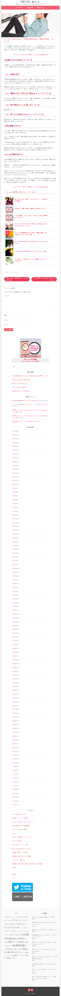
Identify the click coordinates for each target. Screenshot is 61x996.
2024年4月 (14, 461)
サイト (6, 325)
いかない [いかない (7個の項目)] (7, 917)
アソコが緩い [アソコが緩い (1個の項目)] (8, 920)
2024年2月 (14, 469)
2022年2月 (14, 560)
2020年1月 (14, 656)
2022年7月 (14, 541)
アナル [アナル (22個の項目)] (15, 920)
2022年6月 (14, 545)
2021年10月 (15, 576)
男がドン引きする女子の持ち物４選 (21, 379)
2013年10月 (15, 801)
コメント (6, 296)
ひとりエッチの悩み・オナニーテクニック (22, 822)
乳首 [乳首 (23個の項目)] (24, 934)
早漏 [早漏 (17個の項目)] (24, 949)
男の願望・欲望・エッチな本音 (20, 852)
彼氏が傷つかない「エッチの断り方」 (21, 391)
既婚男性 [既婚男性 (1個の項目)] (20, 949)
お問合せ (14, 874)
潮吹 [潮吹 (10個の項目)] (9, 952)
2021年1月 (14, 610)
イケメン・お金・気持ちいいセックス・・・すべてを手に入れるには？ (30, 404)
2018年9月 (14, 717)
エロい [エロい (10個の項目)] (6, 924)
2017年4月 (14, 774)
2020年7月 (14, 633)
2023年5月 (14, 503)
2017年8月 (14, 762)
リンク (13, 878)
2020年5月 (14, 640)
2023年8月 (14, 492)
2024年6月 (14, 454)
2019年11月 (15, 663)
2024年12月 (15, 431)
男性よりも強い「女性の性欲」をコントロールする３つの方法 (16, 279)
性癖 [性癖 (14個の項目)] (14, 945)
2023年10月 (15, 484)
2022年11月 (15, 526)
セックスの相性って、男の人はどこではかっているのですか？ (44, 279)
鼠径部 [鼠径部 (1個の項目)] (13, 958)
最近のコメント (41, 7)
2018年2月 (14, 743)
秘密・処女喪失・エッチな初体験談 (21, 825)
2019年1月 (14, 701)
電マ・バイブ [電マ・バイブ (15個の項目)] (20, 955)
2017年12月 (15, 751)
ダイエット (15, 833)
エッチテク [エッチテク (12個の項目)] (22, 920)
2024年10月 (15, 438)
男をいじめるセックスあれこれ (20, 387)
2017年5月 (14, 770)
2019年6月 (14, 682)
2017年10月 (15, 755)
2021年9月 (14, 579)
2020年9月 (14, 625)
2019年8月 (14, 675)
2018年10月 (15, 713)
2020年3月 (14, 648)
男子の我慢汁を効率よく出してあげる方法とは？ (44, 964)
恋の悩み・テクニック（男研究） (20, 818)
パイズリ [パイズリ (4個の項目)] (20, 931)
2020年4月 (14, 644)
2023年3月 (14, 511)
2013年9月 (14, 804)
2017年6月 (14, 766)
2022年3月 (14, 557)
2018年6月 (14, 728)
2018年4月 (14, 736)
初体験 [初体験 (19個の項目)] (9, 938)
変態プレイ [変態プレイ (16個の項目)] (13, 942)
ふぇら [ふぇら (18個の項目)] (19, 917)
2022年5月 (14, 549)
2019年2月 (14, 698)
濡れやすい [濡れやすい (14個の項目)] (15, 952)
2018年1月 (14, 747)
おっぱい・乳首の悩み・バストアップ (21, 837)
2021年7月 (14, 587)
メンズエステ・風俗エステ (18, 860)
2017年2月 (14, 782)
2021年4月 (14, 599)
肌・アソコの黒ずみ (17, 841)
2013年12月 (15, 793)
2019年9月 (14, 671)
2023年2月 (14, 515)
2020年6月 (14, 637)
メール (6, 320)
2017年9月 (14, 759)
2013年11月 (15, 797)
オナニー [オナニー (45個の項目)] (22, 923)
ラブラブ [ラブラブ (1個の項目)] (8, 935)
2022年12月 (15, 522)
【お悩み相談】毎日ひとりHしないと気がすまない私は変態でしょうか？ (30, 376)
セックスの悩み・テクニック (15, 272)
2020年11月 (15, 618)
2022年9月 (14, 534)
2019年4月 (14, 690)
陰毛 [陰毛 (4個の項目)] (13, 955)
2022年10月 (15, 530)
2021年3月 (14, 602)
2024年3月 (14, 465)
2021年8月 (14, 583)
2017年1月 (14, 785)
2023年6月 (14, 499)
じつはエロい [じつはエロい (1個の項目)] (13, 917)
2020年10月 (15, 621)
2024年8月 (14, 446)
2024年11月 (15, 435)
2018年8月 (14, 721)
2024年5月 (14, 458)
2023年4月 (14, 507)
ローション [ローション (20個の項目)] (15, 934)
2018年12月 (15, 705)
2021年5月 (14, 595)
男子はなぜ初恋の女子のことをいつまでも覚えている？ (26, 400)
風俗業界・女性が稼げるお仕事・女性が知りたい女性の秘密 (27, 864)
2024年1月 (14, 473)
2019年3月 (14, 694)
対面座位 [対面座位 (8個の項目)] (21, 942)
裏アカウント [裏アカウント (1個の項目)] (9, 955)
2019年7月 (14, 679)
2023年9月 (14, 488)
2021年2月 (14, 606)
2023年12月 (15, 477)
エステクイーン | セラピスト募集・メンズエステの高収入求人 (30, 54)
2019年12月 (15, 660)
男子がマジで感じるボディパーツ (20, 383)
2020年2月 (14, 652)
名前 (5, 315)
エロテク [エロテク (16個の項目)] (13, 924)
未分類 (13, 867)
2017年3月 (14, 778)
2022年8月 (14, 538)
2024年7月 (14, 450)
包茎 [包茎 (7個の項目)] (17, 939)
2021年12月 (15, 568)
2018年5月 (14, 732)
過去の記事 (30, 7)
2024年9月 (14, 442)
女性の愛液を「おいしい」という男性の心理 (23, 421)
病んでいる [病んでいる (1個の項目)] (23, 952)
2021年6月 (14, 591)
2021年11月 (15, 572)
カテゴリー (20, 7)
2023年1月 (14, 518)
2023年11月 (15, 480)
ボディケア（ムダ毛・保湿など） (20, 829)
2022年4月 (14, 553)
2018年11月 (15, 709)
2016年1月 (14, 789)
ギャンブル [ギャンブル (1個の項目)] (21, 927)
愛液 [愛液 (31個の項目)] (18, 945)
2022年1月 (14, 564)
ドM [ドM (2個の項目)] (17, 931)
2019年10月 (15, 667)
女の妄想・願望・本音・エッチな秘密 (21, 856)
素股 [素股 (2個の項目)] (26, 952)
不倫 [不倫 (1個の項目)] (21, 935)
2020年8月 (14, 629)
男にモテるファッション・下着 (20, 844)
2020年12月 (15, 614)
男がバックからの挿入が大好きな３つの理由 (43, 917)
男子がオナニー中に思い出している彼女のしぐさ (44, 929)
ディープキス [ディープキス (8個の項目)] (11, 931)
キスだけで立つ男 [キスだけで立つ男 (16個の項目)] (11, 927)
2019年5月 (14, 686)
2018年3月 (14, 740)
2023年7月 (14, 496)
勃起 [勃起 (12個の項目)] (14, 939)
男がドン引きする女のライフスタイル (21, 848)
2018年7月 (14, 724)
